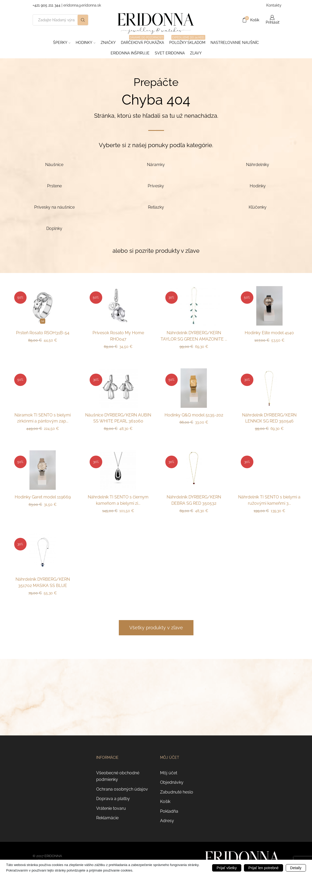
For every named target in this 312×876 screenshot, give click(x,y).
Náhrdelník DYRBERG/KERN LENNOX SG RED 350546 (269, 418)
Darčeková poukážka (142, 41)
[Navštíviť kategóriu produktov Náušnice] (54, 164)
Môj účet (168, 772)
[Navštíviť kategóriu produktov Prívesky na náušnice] (54, 206)
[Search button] (83, 20)
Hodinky (85, 42)
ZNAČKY (108, 42)
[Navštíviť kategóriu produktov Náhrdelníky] (257, 164)
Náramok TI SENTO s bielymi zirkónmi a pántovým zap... (42, 418)
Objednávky (171, 782)
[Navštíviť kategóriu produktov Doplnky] (54, 228)
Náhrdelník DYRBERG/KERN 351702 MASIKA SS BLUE (43, 582)
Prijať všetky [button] (227, 868)
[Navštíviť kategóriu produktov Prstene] (54, 185)
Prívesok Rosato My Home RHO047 (118, 336)
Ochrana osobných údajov (122, 789)
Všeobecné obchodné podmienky (117, 776)
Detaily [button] (295, 868)
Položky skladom (187, 41)
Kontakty (273, 5)
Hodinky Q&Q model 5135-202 (194, 415)
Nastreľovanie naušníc (235, 42)
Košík (165, 801)
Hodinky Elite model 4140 (269, 332)
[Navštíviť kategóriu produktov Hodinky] (257, 185)
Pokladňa (169, 811)
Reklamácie (107, 817)
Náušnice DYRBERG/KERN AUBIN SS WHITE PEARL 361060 (118, 418)
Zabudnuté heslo (176, 792)
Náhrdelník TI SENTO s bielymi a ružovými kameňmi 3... (269, 500)
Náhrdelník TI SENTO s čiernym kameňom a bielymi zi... (118, 500)
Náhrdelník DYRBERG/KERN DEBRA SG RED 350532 (194, 500)
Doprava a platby (113, 798)
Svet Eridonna (170, 53)
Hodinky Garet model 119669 (43, 496)
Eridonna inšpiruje (130, 53)
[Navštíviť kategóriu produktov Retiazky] (156, 206)
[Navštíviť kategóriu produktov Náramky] (156, 164)
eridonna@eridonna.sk (82, 5)
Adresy (167, 820)
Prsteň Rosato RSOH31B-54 (42, 332)
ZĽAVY (196, 53)
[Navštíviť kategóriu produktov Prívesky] (156, 185)
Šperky (61, 42)
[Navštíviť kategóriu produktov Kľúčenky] (257, 206)
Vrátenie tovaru (111, 808)
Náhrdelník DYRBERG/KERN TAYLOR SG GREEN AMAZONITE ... (194, 336)
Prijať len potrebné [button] (263, 868)
